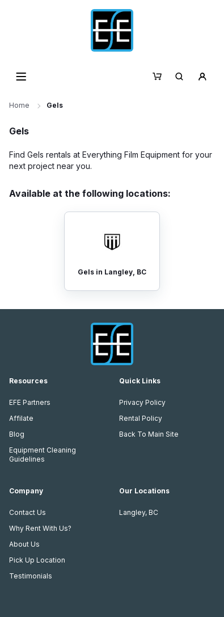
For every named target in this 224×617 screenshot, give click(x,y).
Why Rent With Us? (40, 528)
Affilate (21, 418)
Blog (16, 434)
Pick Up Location (37, 560)
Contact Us (27, 512)
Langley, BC (138, 512)
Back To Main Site (149, 434)
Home (19, 105)
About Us (24, 544)
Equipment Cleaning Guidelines (42, 454)
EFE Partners (29, 402)
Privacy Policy (142, 402)
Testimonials (30, 576)
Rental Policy (140, 418)
